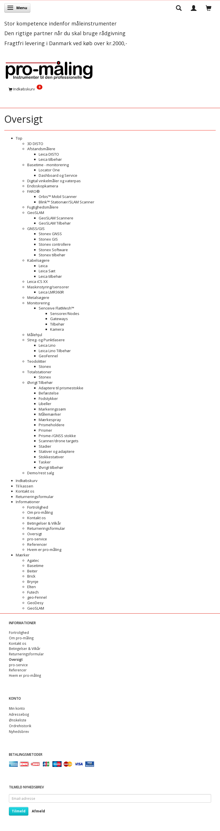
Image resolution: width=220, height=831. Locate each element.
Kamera (57, 329)
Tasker (45, 462)
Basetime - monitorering (48, 164)
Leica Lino (47, 345)
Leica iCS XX (37, 281)
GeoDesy (35, 602)
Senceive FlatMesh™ (56, 308)
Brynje (32, 581)
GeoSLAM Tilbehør (55, 223)
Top (19, 138)
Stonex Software (53, 249)
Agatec (33, 560)
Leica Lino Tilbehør (55, 350)
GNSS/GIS (36, 228)
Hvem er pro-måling (44, 549)
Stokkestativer (51, 456)
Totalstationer (39, 371)
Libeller (45, 403)
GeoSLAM (35, 212)
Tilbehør (57, 324)
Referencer (37, 544)
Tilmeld (18, 811)
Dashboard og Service (58, 175)
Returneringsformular (35, 496)
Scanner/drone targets (58, 440)
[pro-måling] (49, 69)
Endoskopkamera (42, 186)
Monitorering (38, 303)
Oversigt (34, 533)
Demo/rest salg (40, 472)
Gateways (59, 318)
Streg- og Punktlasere (46, 339)
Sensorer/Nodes (64, 313)
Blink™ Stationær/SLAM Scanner (66, 202)
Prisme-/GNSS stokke (57, 435)
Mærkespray (50, 419)
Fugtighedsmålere (42, 207)
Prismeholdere (51, 424)
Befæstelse (49, 393)
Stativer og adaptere (56, 451)
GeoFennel (48, 355)
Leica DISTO (49, 154)
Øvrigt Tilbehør (40, 382)
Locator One (49, 169)
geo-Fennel (37, 597)
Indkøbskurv (27, 480)
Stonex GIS (48, 239)
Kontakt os (25, 491)
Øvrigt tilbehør (51, 467)
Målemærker (50, 414)
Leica (43, 265)
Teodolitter (36, 361)
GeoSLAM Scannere (56, 218)
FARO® (33, 191)
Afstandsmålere (41, 148)
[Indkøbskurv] (110, 89)
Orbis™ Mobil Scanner (58, 196)
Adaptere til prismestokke (61, 387)
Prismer (45, 430)
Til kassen (24, 486)
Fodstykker (48, 398)
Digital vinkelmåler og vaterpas (54, 180)
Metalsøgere (38, 297)
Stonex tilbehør (52, 254)
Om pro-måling (40, 512)
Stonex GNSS (50, 233)
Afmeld (38, 811)
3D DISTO (35, 143)
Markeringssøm (52, 409)
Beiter (32, 571)
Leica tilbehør (50, 159)
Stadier (45, 446)
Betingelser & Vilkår (44, 523)
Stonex (45, 366)
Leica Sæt (47, 270)
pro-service (37, 539)
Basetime (35, 565)
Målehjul (34, 334)
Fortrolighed (37, 507)
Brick (31, 576)
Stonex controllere (55, 244)
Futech (33, 592)
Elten (31, 586)
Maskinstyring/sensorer (48, 286)
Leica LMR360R (51, 292)
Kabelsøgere (38, 260)
